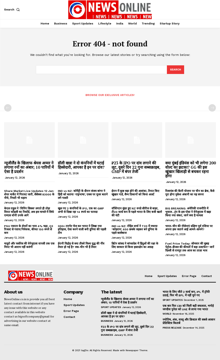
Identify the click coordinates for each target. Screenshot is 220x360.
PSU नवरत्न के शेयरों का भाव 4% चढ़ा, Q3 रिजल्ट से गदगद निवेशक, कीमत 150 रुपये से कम (28, 229)
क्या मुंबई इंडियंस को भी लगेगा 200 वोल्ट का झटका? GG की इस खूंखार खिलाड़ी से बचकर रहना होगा (190, 169)
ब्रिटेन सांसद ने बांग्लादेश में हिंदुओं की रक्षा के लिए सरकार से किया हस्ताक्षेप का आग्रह (135, 245)
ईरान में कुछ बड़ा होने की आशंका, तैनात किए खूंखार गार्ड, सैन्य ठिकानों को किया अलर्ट (135, 192)
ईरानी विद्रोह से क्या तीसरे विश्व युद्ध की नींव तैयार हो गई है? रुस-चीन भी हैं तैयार (81, 245)
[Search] (175, 69)
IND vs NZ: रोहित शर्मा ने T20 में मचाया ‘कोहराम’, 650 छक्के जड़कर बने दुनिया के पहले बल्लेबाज (134, 229)
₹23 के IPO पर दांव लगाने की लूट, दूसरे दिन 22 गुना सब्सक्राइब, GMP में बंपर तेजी (136, 167)
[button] (12, 9)
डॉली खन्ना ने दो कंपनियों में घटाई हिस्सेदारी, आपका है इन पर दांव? (81, 165)
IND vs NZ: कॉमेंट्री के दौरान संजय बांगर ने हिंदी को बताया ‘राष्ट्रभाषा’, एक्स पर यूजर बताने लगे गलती (83, 194)
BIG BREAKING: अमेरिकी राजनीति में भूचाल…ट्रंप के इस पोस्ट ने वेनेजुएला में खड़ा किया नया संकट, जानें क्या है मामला (188, 212)
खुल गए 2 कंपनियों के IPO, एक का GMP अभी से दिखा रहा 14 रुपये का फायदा (81, 210)
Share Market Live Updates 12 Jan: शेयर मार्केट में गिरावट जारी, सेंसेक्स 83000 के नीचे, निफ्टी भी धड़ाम (29, 194)
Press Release (172, 327)
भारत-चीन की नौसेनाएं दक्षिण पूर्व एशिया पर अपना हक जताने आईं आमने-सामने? (189, 227)
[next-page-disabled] (212, 108)
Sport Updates (111, 307)
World (167, 313)
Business (107, 321)
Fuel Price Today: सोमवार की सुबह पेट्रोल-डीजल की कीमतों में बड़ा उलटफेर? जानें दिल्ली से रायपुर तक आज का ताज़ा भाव (189, 247)
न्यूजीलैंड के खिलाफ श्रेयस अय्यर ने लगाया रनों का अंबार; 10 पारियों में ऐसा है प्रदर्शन (29, 167)
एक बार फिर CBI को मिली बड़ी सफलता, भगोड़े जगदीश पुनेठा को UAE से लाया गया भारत (188, 307)
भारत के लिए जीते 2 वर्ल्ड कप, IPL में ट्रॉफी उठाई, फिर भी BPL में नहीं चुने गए (186, 293)
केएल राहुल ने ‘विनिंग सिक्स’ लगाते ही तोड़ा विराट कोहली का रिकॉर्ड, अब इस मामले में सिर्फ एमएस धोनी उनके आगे (29, 212)
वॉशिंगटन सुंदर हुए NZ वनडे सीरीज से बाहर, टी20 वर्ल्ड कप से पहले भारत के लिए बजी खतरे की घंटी (137, 212)
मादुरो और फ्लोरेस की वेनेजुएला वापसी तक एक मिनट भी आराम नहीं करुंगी (29, 245)
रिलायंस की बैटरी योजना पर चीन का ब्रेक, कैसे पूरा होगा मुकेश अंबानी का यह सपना (189, 192)
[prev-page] (7, 108)
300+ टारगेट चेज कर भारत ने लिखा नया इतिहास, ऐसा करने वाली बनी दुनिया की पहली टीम (82, 229)
